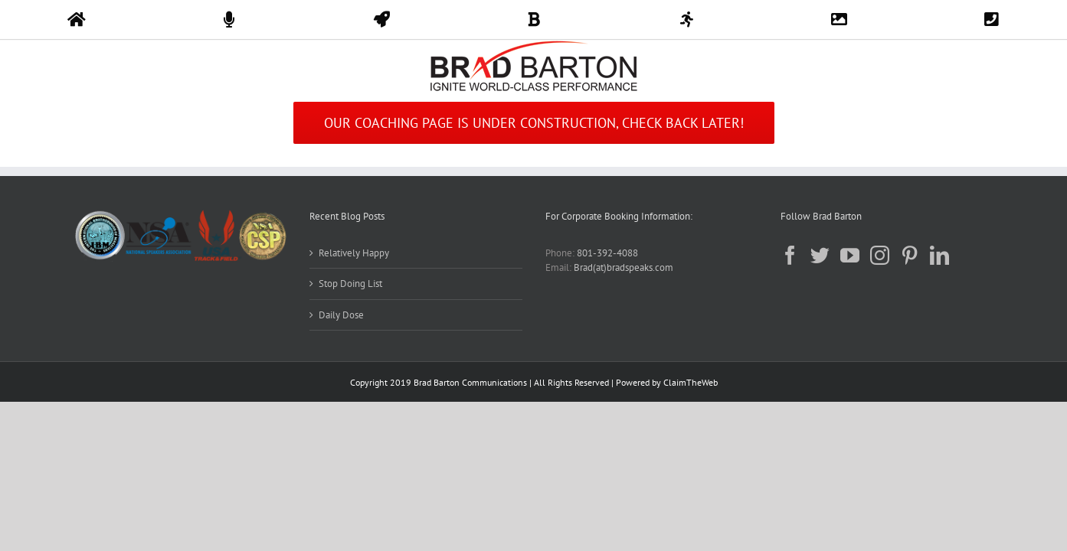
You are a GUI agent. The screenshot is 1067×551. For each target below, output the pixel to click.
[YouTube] (849, 255)
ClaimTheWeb (690, 382)
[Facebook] (790, 255)
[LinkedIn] (939, 255)
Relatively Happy (354, 252)
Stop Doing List (350, 283)
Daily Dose (341, 314)
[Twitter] (820, 255)
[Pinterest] (909, 255)
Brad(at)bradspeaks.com (623, 267)
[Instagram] (879, 255)
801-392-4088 (607, 252)
